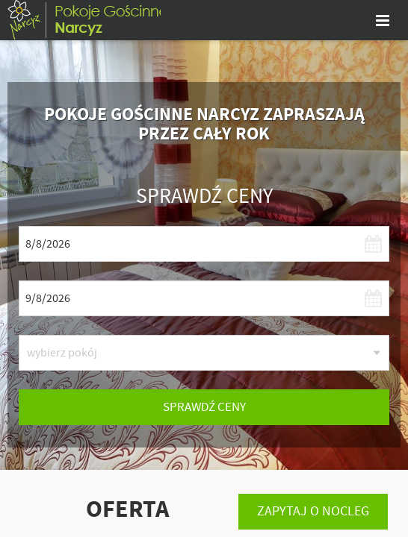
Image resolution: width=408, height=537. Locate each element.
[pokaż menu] (383, 20)
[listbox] (204, 353)
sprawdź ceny (204, 407)
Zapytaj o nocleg (313, 511)
